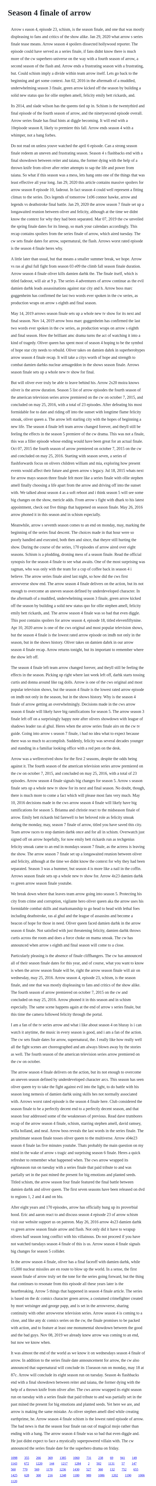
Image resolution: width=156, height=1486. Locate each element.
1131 (111, 1463)
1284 (78, 1463)
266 (38, 1458)
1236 (63, 1469)
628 (26, 1475)
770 (25, 1469)
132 (112, 1469)
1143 (14, 1463)
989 (88, 1475)
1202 (115, 1475)
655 (135, 1469)
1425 (14, 1475)
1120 (14, 1481)
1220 (39, 1463)
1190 (128, 1475)
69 (111, 1458)
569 (36, 1469)
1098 (14, 1458)
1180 (76, 1475)
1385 (63, 1458)
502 (98, 1463)
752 (124, 1469)
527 (88, 1469)
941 (122, 1458)
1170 (49, 1469)
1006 (141, 1475)
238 (100, 1458)
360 (100, 1469)
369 (50, 1458)
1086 (101, 1475)
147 (134, 1463)
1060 (76, 1458)
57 (123, 1463)
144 (51, 1463)
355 (26, 1458)
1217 (64, 1463)
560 (13, 1469)
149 (134, 1458)
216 (50, 1475)
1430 (76, 1469)
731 (88, 1458)
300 (38, 1475)
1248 (63, 1475)
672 (26, 1463)
